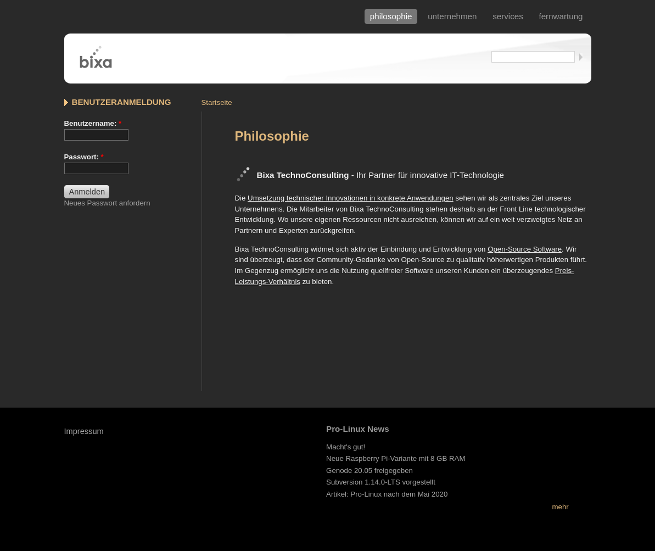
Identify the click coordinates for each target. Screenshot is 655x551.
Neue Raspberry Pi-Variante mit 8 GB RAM (395, 458)
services (507, 16)
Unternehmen (452, 16)
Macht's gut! (345, 447)
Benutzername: (93, 123)
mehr (560, 507)
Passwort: (84, 157)
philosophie (391, 16)
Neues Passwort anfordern (107, 203)
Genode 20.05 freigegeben (369, 470)
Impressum (84, 431)
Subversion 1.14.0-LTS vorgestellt (380, 482)
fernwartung (561, 16)
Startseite (216, 102)
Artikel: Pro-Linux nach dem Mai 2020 (386, 494)
